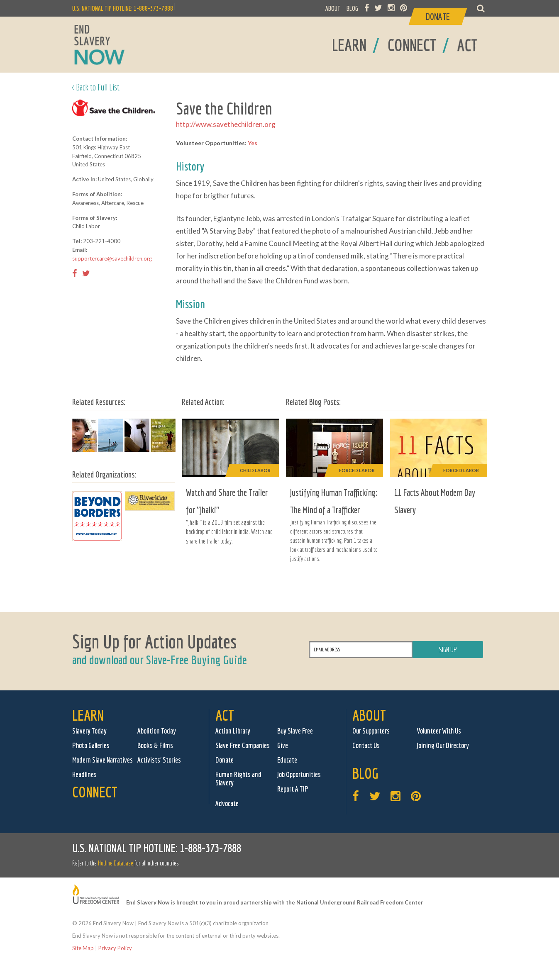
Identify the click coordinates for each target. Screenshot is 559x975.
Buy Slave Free (295, 730)
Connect (94, 791)
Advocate (227, 803)
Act (224, 715)
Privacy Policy (115, 948)
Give (282, 745)
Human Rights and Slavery (238, 778)
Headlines (84, 774)
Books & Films (155, 745)
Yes (252, 142)
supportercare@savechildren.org (112, 258)
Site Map (83, 948)
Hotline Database (115, 863)
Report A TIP (292, 789)
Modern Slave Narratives (102, 760)
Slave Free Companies (242, 745)
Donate (224, 760)
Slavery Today (89, 730)
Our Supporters (371, 730)
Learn (88, 715)
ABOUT (332, 8)
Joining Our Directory (443, 745)
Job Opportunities (299, 774)
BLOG (352, 8)
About (369, 715)
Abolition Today (156, 730)
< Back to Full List (96, 87)
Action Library (232, 730)
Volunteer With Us (439, 730)
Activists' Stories (159, 760)
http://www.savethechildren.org (226, 124)
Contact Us (366, 745)
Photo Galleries (91, 745)
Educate (287, 760)
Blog (365, 773)
